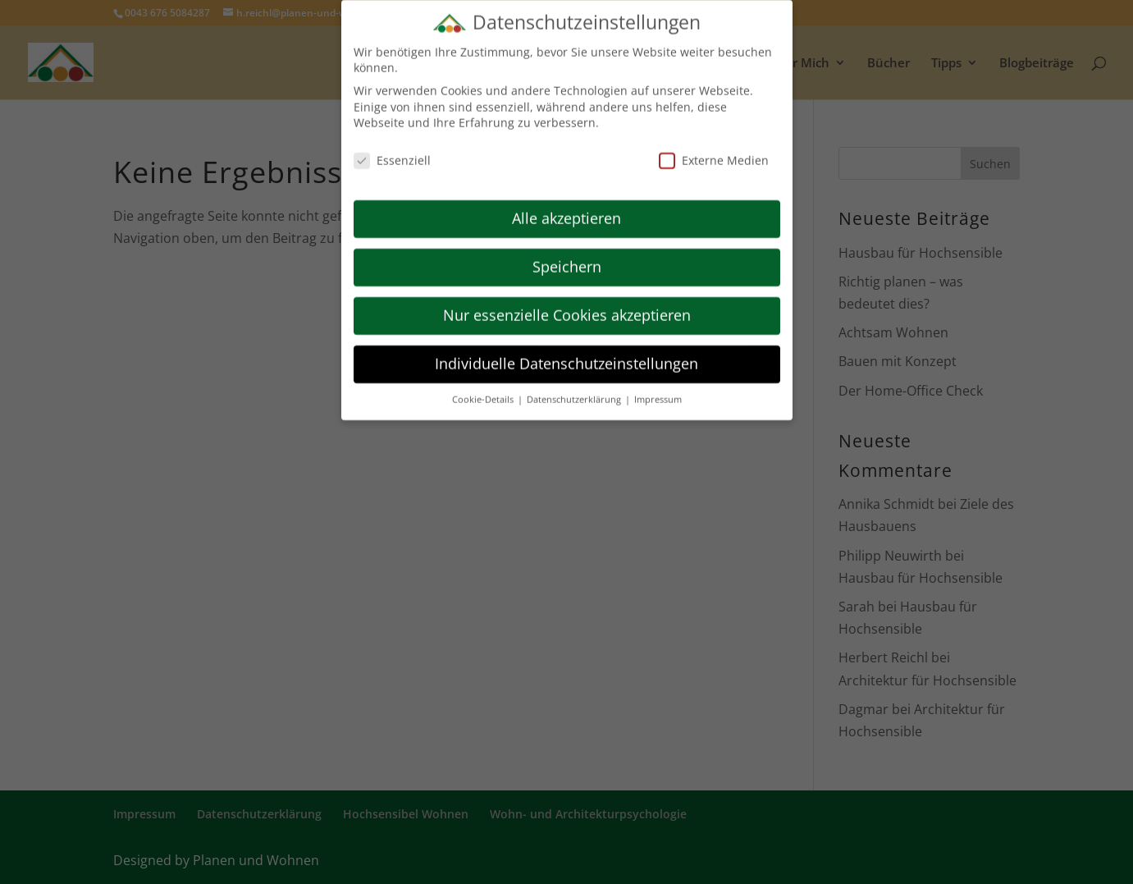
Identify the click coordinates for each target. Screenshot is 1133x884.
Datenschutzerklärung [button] (575, 389)
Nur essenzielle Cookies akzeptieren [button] (567, 305)
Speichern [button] (566, 257)
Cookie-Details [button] (484, 389)
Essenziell (392, 150)
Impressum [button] (658, 389)
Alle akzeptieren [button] (566, 208)
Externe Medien (714, 150)
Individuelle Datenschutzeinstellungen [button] (566, 354)
